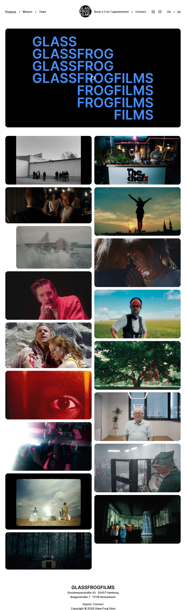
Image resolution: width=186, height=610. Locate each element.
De (169, 11)
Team (42, 11)
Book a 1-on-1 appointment (111, 11)
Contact (140, 11)
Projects (10, 11)
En (179, 11)
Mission (27, 11)
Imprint (87, 604)
